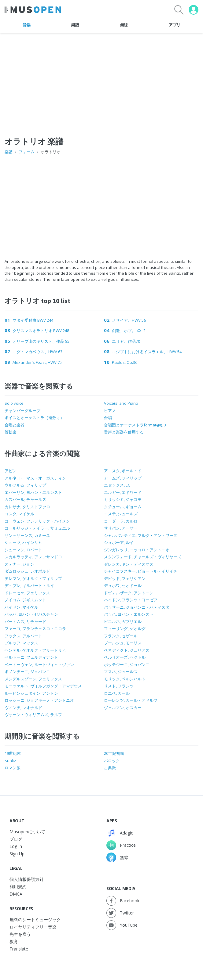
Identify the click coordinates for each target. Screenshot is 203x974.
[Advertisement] (101, 200)
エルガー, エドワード (123, 492)
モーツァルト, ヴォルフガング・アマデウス (43, 686)
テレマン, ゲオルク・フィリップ (33, 578)
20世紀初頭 (114, 753)
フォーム (27, 151)
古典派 (110, 767)
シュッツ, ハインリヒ (23, 542)
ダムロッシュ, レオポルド (27, 571)
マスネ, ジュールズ (121, 671)
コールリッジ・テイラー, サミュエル (37, 528)
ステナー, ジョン (19, 564)
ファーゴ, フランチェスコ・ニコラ (35, 628)
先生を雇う (20, 934)
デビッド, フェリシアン (125, 578)
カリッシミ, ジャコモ (123, 499)
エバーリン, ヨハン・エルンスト (33, 492)
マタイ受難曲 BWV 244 (33, 320)
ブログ (15, 839)
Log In (15, 846)
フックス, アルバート (23, 636)
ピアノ (110, 410)
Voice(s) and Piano (121, 403)
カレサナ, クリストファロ (27, 506)
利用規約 (18, 886)
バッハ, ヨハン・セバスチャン (31, 614)
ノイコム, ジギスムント (25, 600)
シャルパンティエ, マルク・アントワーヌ (140, 535)
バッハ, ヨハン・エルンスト (128, 614)
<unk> (11, 760)
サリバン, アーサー (121, 528)
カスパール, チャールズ (25, 499)
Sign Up (16, 853)
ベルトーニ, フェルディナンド (31, 657)
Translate (18, 949)
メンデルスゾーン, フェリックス (33, 679)
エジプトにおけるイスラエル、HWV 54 (147, 351)
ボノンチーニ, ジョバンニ (27, 671)
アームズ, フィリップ (123, 478)
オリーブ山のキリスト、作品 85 (41, 341)
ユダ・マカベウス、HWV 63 (37, 351)
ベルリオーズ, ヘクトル (125, 657)
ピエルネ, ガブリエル (123, 621)
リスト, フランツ (119, 686)
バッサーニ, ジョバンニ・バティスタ (136, 607)
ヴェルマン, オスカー (123, 707)
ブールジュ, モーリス (123, 643)
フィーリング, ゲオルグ (125, 628)
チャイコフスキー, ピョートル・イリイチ (140, 571)
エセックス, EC (117, 485)
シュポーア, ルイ (119, 542)
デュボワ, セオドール (123, 585)
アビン (11, 470)
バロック (112, 760)
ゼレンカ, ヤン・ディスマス (128, 564)
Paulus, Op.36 (124, 362)
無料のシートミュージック (35, 919)
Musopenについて (27, 832)
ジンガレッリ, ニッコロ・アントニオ (136, 549)
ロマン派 (12, 767)
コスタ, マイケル (19, 513)
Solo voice (14, 403)
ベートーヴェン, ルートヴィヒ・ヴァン (39, 664)
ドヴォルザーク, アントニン (128, 593)
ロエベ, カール (117, 693)
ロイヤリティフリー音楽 (33, 927)
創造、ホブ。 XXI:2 (129, 330)
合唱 (108, 417)
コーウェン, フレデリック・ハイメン (37, 521)
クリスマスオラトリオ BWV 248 (41, 330)
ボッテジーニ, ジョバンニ (126, 664)
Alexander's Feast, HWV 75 (37, 362)
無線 (124, 24)
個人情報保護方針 (26, 879)
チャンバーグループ (22, 410)
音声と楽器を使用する (124, 432)
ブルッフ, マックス (21, 643)
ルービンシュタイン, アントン (31, 693)
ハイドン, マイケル (21, 607)
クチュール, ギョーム (123, 506)
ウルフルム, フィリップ (25, 485)
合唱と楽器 (14, 425)
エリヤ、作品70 (126, 341)
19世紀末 (13, 753)
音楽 (26, 24)
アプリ (174, 24)
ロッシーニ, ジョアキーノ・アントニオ (39, 700)
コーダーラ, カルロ (121, 521)
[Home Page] (33, 9)
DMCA (15, 894)
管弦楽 (11, 432)
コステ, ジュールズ (121, 513)
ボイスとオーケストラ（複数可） (34, 417)
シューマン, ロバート (23, 549)
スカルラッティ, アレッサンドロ (33, 556)
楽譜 (75, 24)
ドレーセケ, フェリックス (27, 593)
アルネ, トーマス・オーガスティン (35, 478)
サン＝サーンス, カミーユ (27, 535)
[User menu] (193, 10)
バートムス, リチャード (25, 621)
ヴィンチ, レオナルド (23, 707)
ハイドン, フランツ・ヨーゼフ (130, 600)
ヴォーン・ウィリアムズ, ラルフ (33, 714)
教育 (13, 941)
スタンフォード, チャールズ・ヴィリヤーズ (142, 556)
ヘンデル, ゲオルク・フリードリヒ (35, 650)
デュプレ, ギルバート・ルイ (29, 585)
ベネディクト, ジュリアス (126, 650)
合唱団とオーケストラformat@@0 (135, 425)
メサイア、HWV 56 (129, 320)
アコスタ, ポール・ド (123, 470)
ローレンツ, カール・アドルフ (130, 700)
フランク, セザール (121, 636)
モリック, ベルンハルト (125, 679)
